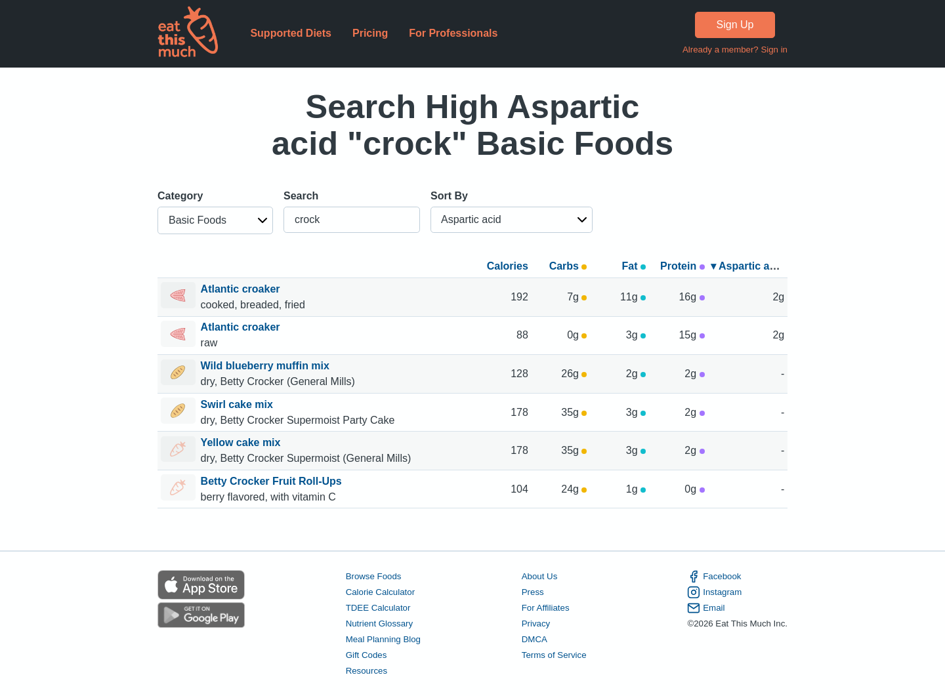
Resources (366, 671)
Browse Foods (374, 576)
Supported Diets (290, 33)
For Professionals (453, 33)
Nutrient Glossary (379, 623)
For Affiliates (546, 608)
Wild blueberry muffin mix (267, 365)
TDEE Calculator (378, 608)
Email (705, 608)
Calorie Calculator (380, 592)
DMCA (534, 639)
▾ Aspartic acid (747, 266)
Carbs (568, 266)
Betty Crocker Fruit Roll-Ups (273, 481)
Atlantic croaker (242, 289)
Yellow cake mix (242, 442)
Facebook (714, 576)
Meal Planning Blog (383, 639)
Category (180, 195)
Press (533, 592)
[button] (215, 220)
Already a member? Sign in (735, 49)
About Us (540, 576)
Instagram (714, 592)
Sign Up (735, 24)
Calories (507, 266)
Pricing (370, 33)
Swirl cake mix (238, 404)
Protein (682, 266)
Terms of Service (554, 655)
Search (301, 195)
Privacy (536, 623)
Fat (634, 266)
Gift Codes (366, 655)
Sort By (449, 195)
